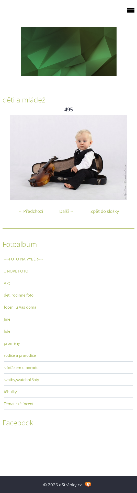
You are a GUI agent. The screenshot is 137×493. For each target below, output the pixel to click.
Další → (66, 211)
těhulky (10, 391)
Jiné (7, 319)
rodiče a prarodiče (20, 355)
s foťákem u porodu (21, 367)
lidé (7, 331)
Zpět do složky (104, 211)
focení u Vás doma (20, 307)
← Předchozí (30, 211)
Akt (7, 283)
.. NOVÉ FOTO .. (17, 271)
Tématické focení (18, 403)
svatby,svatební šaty (21, 379)
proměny (12, 343)
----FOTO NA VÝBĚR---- (23, 258)
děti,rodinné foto (18, 295)
